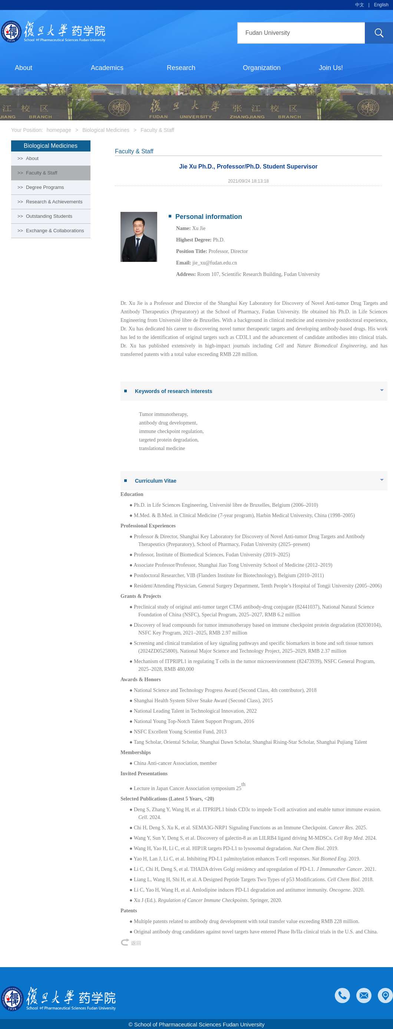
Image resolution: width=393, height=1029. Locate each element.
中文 (359, 4)
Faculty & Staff (157, 130)
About (23, 67)
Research (181, 67)
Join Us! (331, 67)
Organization (262, 67)
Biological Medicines (105, 130)
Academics (107, 67)
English (381, 4)
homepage (59, 130)
